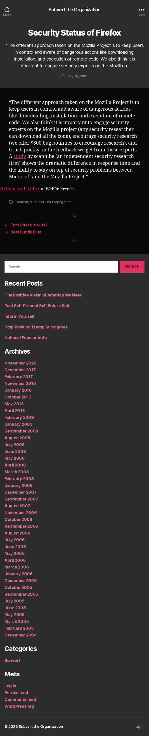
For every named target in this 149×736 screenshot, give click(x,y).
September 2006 (21, 526)
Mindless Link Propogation (50, 202)
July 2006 (15, 539)
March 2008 (17, 471)
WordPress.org (19, 706)
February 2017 (19, 376)
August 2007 (17, 505)
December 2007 (21, 492)
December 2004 (21, 635)
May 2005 (15, 614)
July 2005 (15, 601)
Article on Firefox (20, 189)
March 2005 (17, 621)
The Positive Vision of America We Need (44, 295)
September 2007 (21, 499)
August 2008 (17, 437)
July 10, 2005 (77, 76)
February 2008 (19, 478)
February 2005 (19, 628)
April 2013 (15, 410)
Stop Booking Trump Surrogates (36, 327)
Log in (10, 685)
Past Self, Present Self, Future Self (37, 305)
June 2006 (15, 546)
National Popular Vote (26, 337)
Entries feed (16, 692)
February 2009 (19, 417)
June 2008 (15, 451)
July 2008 (15, 444)
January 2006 (19, 573)
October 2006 (18, 519)
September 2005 (21, 594)
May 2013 (14, 403)
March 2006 (17, 567)
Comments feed (20, 699)
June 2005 (15, 607)
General (21, 202)
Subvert (12, 660)
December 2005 (21, 580)
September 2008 (21, 431)
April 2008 (15, 465)
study (20, 156)
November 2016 (20, 383)
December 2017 (20, 369)
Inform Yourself (20, 316)
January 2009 (19, 424)
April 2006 (15, 560)
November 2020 (21, 363)
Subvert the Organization (74, 9)
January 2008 (19, 485)
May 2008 (15, 458)
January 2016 (18, 390)
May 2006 (15, 553)
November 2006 (21, 512)
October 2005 (18, 587)
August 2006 (17, 533)
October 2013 (18, 397)
